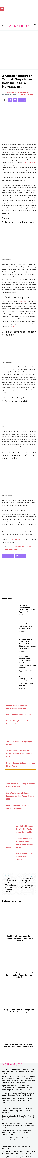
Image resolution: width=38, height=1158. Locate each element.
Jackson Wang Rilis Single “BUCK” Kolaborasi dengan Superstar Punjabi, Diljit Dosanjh (18, 1051)
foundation (27, 504)
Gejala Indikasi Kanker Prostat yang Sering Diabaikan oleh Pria (19, 1002)
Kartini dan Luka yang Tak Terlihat (19, 672)
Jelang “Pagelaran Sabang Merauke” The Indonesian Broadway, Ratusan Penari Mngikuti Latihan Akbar (17, 1116)
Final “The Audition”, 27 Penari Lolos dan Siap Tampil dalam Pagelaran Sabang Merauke (18, 1122)
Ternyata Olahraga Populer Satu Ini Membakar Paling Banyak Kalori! (19, 932)
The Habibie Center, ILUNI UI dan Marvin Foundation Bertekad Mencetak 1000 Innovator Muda (16, 1090)
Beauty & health (27, 94)
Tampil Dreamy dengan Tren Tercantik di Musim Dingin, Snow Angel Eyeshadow (27, 601)
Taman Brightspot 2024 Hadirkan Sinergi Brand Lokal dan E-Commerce (17, 1096)
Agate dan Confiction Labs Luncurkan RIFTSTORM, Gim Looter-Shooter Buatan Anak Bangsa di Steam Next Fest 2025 (17, 1045)
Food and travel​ (11, 1147)
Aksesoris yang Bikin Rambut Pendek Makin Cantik (26, 840)
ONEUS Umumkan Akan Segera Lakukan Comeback (25, 814)
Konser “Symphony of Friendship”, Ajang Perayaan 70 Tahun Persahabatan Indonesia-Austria (18, 1129)
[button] (35, 26)
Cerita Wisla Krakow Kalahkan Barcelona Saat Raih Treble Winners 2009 (20, 753)
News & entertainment (13, 1140)
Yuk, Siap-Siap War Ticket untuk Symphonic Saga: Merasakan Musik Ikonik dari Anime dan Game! (18, 1082)
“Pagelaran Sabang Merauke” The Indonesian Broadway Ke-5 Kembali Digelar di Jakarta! (18, 1110)
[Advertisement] (19, 50)
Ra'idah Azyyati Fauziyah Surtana (18, 92)
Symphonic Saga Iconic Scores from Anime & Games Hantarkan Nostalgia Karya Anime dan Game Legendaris (18, 1075)
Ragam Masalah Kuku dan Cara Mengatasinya (26, 583)
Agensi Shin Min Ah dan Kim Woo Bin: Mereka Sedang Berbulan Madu (25, 786)
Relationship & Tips (12, 1144)
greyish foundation (13, 506)
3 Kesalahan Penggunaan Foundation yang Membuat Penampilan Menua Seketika (27, 619)
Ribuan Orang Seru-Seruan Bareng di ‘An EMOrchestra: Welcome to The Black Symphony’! (17, 1058)
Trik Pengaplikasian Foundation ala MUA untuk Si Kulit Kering (27, 638)
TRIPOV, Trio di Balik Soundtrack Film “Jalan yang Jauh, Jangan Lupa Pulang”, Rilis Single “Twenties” (18, 1028)
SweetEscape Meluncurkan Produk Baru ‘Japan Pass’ (16, 1104)
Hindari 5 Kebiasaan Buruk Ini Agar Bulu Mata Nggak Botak (27, 565)
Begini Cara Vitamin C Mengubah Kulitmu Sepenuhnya (19, 968)
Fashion (8, 1150)
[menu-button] (3, 26)
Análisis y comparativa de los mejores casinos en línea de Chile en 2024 (20, 711)
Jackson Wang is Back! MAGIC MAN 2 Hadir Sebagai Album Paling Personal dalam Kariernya (17, 1068)
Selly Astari (22, 572)
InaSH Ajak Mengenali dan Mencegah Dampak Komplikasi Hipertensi (19, 895)
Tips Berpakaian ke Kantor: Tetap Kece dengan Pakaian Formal (10, 842)
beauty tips (16, 504)
